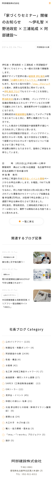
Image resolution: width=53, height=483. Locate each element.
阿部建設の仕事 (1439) (17, 353)
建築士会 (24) (13, 416)
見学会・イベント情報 (33, 178)
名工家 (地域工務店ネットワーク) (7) (24, 371)
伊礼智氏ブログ (12, 91)
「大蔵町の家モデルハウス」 (23, 79)
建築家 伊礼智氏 (37, 76)
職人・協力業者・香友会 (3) (20, 428)
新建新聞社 (21, 114)
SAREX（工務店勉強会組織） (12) (23, 383)
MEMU (49, 3)
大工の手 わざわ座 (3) (18, 422)
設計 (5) (10, 440)
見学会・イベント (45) (17, 395)
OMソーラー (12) (14, 389)
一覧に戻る (26, 221)
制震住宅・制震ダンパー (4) (20, 347)
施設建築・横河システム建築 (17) (23, 377)
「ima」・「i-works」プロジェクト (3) (25, 434)
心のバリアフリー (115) (18, 341)
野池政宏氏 (7, 98)
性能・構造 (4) (13, 359)
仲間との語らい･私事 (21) (19, 401)
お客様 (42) (12, 365)
